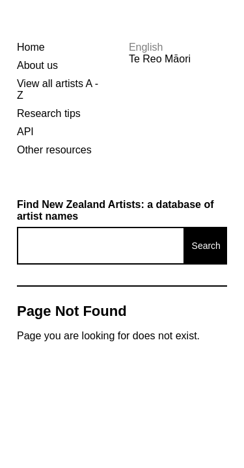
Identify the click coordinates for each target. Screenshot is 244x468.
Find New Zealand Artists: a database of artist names (115, 210)
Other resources (54, 149)
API (25, 131)
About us (37, 65)
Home (31, 47)
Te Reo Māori (160, 58)
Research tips (49, 113)
